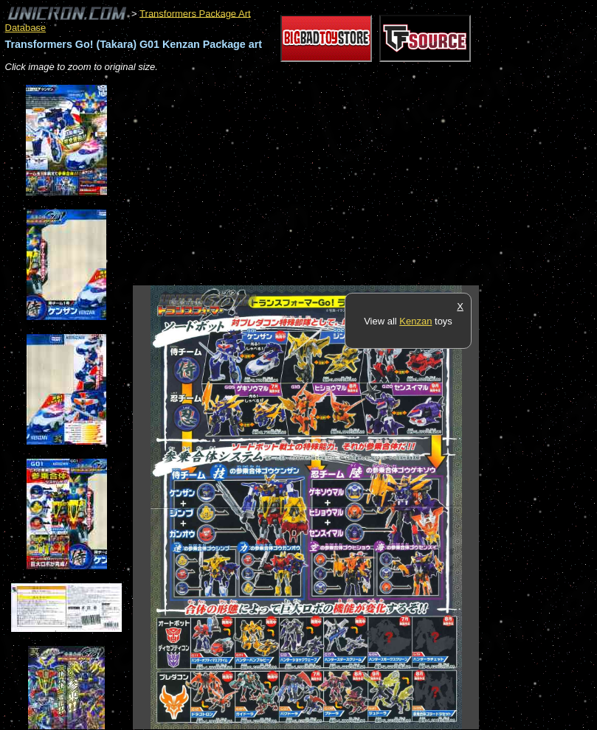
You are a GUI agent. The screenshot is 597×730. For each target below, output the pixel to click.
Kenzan (415, 321)
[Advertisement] (305, 180)
